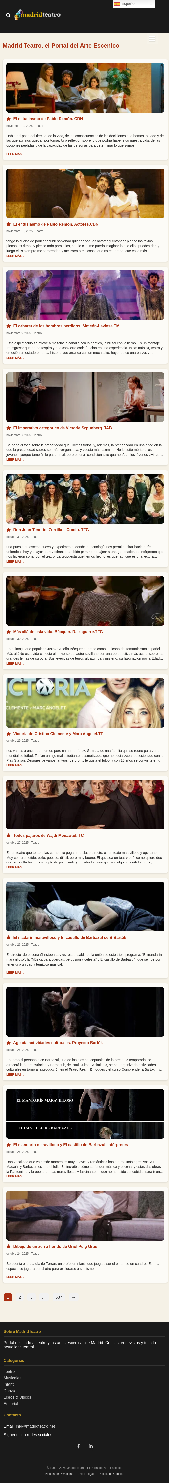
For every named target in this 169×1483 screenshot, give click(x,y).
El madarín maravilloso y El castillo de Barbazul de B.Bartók (69, 937)
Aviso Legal (86, 1474)
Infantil (9, 1384)
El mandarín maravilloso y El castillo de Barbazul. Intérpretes (70, 1145)
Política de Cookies (111, 1474)
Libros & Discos (17, 1397)
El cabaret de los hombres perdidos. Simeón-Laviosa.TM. (67, 326)
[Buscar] (8, 15)
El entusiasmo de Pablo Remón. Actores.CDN (55, 224)
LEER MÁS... (15, 154)
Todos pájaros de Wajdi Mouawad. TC (48, 835)
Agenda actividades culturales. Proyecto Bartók (58, 1043)
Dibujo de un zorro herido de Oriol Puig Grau (55, 1246)
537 (59, 1297)
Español (124, 4)
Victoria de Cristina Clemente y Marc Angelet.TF (58, 734)
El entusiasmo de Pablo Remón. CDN (48, 119)
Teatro (9, 1371)
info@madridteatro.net (35, 1426)
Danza (9, 1391)
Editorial (11, 1404)
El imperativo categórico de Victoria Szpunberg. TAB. (63, 428)
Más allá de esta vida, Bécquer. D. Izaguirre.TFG (58, 632)
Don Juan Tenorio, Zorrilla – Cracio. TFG (51, 530)
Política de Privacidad (59, 1474)
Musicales (12, 1378)
